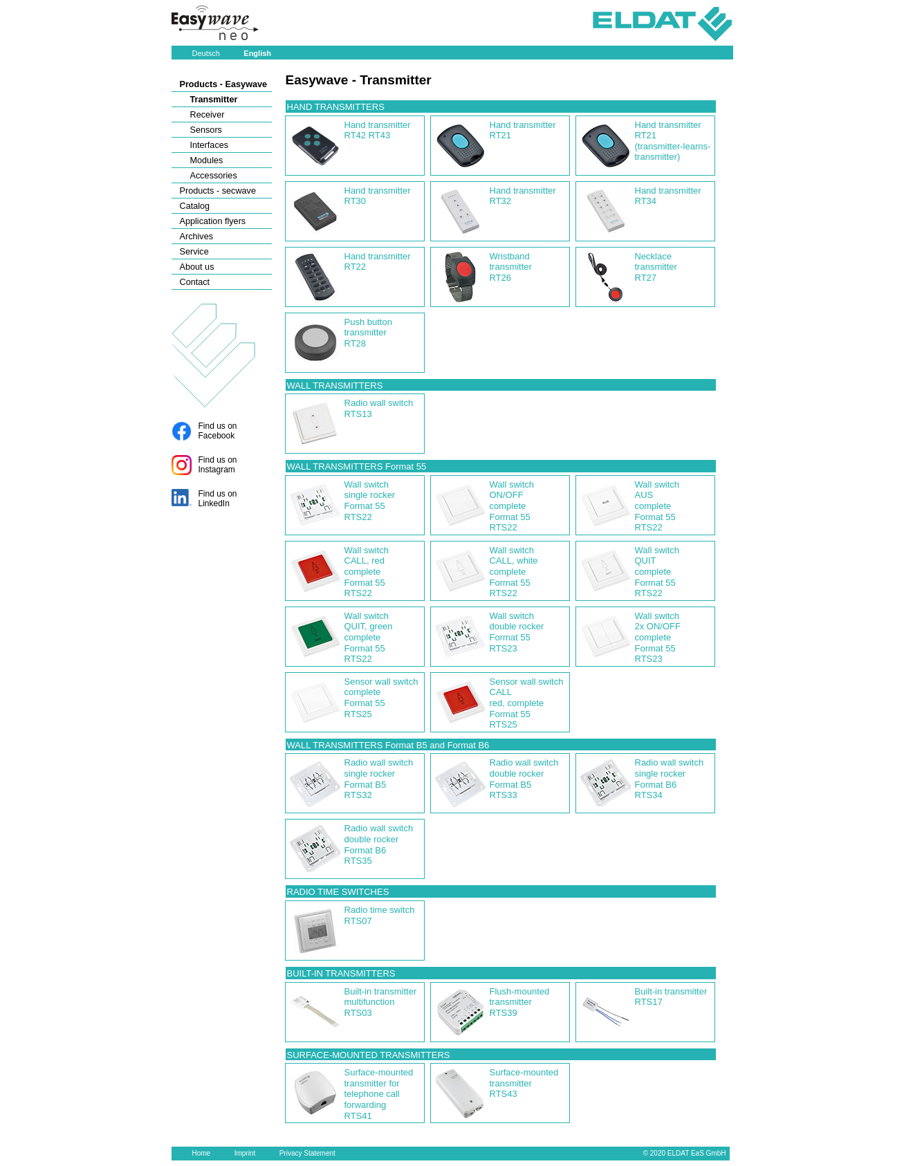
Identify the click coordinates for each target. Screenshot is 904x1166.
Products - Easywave (224, 84)
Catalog (195, 206)
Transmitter (214, 99)
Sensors (206, 130)
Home (201, 1153)
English (257, 53)
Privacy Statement (307, 1153)
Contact (195, 282)
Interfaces (209, 145)
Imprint (245, 1153)
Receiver (207, 115)
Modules (206, 160)
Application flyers (213, 221)
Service (194, 252)
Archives (197, 236)
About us (197, 267)
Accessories (213, 176)
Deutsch (206, 53)
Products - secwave (218, 191)
